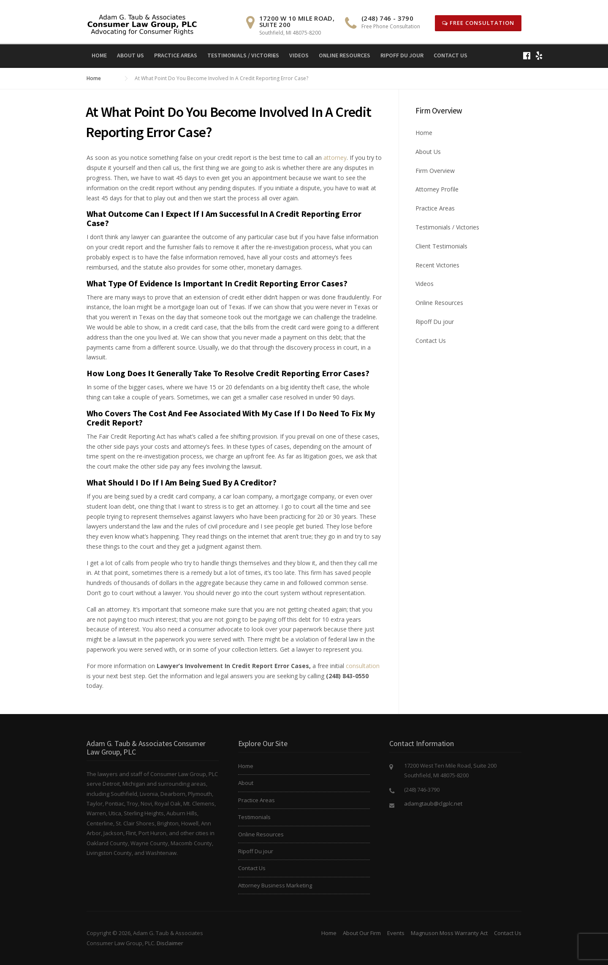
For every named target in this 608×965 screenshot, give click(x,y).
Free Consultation (478, 23)
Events (395, 933)
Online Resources (344, 55)
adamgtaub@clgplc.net (433, 803)
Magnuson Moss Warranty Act (449, 933)
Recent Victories (437, 265)
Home (99, 55)
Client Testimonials (441, 246)
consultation (363, 666)
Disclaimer (170, 943)
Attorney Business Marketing (275, 885)
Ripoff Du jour (401, 55)
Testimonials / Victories (243, 55)
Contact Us (450, 55)
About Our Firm (362, 933)
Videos (299, 55)
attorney (335, 158)
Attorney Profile (437, 189)
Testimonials (254, 817)
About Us (130, 55)
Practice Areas (175, 55)
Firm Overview (435, 171)
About (245, 783)
